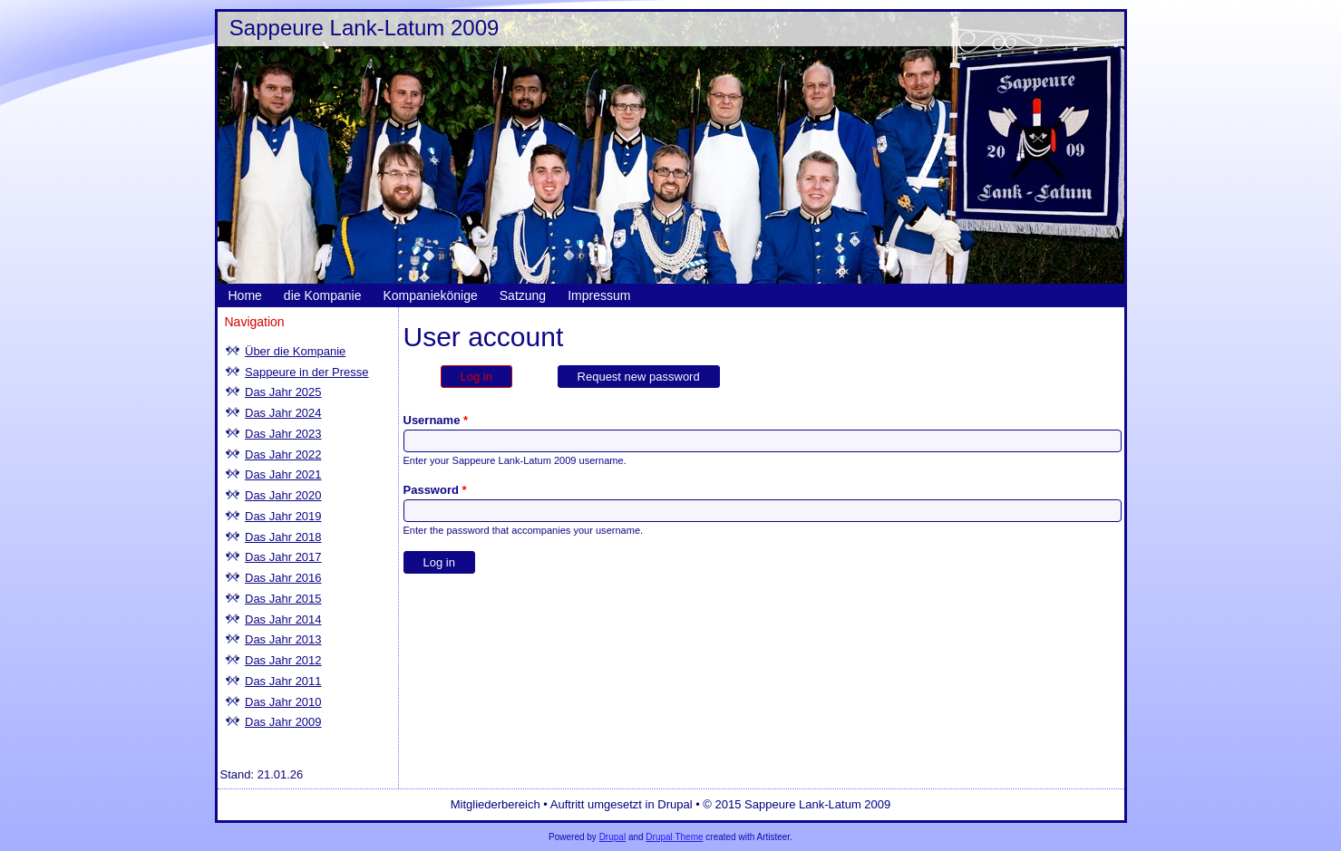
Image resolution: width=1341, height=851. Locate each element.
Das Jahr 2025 (283, 392)
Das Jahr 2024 (283, 413)
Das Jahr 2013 (283, 639)
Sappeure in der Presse (307, 372)
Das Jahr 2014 (283, 619)
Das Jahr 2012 (283, 660)
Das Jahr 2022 (283, 454)
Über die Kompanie (295, 351)
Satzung (523, 295)
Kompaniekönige (430, 295)
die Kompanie (323, 295)
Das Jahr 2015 (283, 598)
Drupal (612, 837)
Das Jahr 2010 (283, 702)
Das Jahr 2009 (283, 722)
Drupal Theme (674, 837)
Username (436, 420)
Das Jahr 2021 (283, 474)
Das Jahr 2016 (283, 578)
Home (245, 295)
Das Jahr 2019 (283, 516)
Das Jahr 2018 (283, 537)
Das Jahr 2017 (283, 557)
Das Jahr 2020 (283, 495)
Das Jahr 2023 (283, 433)
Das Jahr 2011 (283, 681)
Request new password (639, 376)
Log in (486, 374)
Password (435, 490)
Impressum (599, 295)
